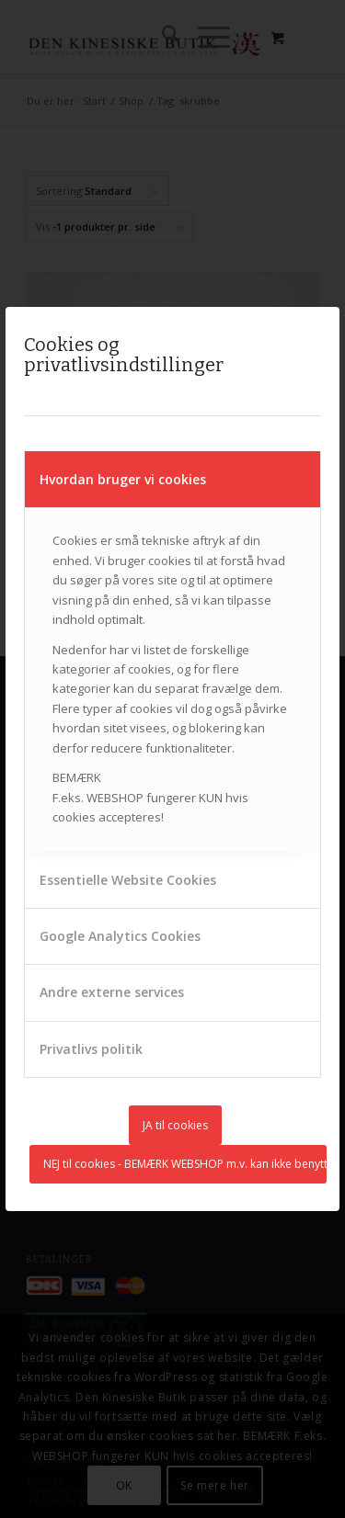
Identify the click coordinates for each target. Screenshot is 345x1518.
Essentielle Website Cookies (128, 880)
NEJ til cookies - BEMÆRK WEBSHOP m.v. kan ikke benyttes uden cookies (185, 1164)
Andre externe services (112, 992)
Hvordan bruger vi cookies (123, 479)
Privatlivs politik (91, 1049)
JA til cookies (175, 1125)
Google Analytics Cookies (120, 936)
